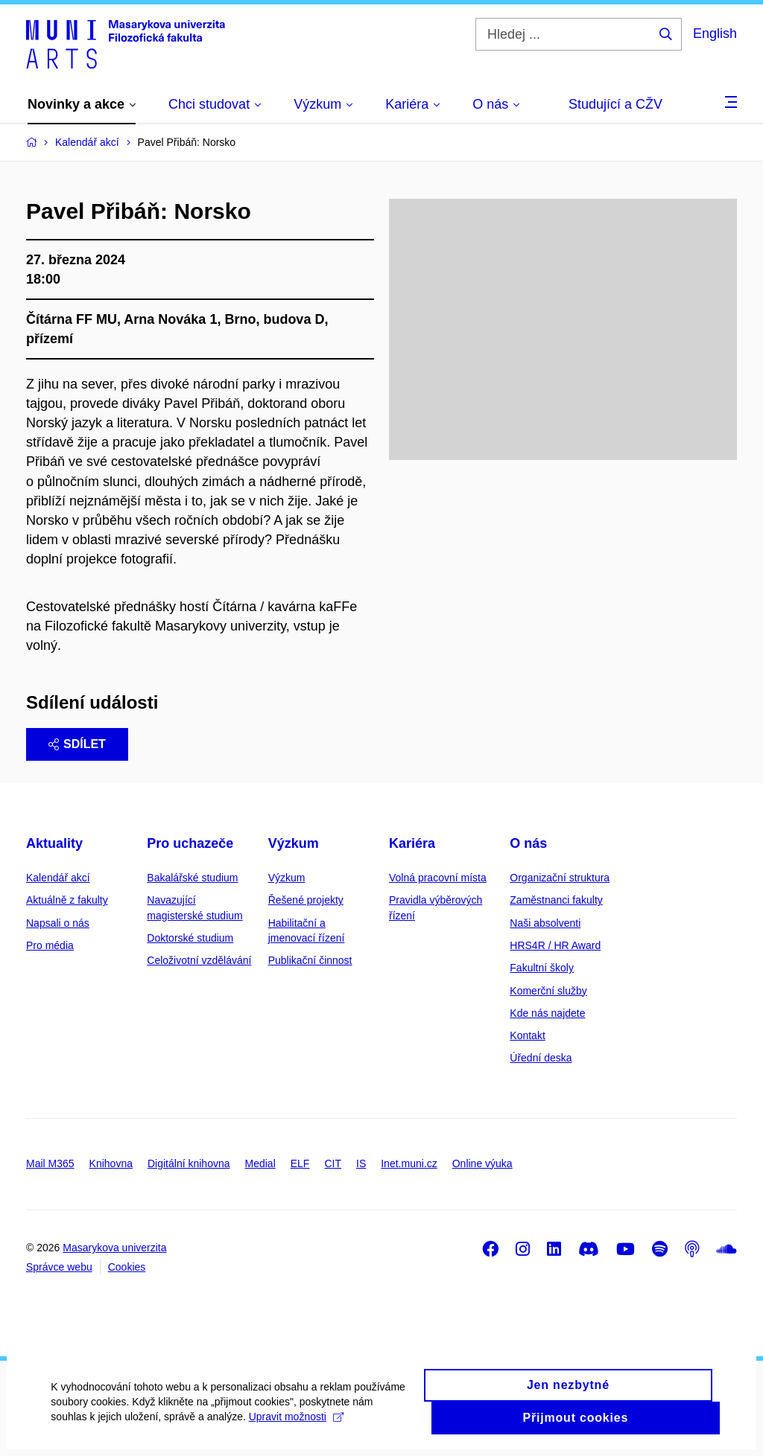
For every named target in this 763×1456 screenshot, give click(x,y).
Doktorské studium (190, 938)
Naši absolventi (545, 923)
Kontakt (527, 1035)
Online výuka (482, 1163)
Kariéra (412, 843)
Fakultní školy (542, 968)
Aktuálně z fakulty (67, 900)
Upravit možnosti (297, 1424)
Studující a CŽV (615, 104)
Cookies (127, 1267)
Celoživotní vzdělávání (199, 960)
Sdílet (77, 744)
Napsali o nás (57, 923)
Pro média (50, 945)
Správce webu (59, 1267)
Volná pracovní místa (438, 878)
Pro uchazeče (190, 843)
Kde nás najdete (547, 1013)
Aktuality (54, 843)
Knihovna (111, 1163)
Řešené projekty (305, 900)
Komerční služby (548, 991)
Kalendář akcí (58, 878)
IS (361, 1163)
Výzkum (293, 843)
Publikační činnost (310, 960)
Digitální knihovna (189, 1163)
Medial (260, 1163)
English (715, 33)
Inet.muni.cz (409, 1163)
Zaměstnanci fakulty (556, 900)
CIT (332, 1163)
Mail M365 (50, 1163)
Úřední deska (541, 1058)
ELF (300, 1163)
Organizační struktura (560, 878)
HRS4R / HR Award (555, 945)
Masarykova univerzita (114, 1248)
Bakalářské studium (192, 878)
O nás (528, 843)
